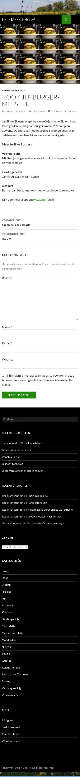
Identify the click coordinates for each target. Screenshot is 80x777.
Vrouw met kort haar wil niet (44, 516)
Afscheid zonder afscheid (17, 450)
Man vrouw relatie (12, 633)
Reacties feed (10, 734)
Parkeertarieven (37, 502)
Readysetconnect (12, 495)
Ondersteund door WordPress (38, 767)
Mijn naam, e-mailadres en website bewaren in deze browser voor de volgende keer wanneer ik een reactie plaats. (38, 380)
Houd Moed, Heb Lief (18, 20)
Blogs (5, 570)
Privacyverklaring (11, 767)
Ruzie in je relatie (38, 495)
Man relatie (8, 626)
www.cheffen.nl (43, 199)
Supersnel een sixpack (40, 222)
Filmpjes (7, 591)
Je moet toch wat (12, 463)
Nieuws (6, 646)
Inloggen (7, 720)
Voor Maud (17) (11, 456)
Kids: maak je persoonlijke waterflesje (50, 509)
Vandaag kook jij (13, 90)
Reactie (7, 278)
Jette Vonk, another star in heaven (22, 470)
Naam (7, 327)
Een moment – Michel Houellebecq (22, 443)
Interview (8, 605)
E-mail (7, 343)
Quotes (6, 660)
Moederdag (9, 639)
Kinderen (7, 612)
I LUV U (40, 236)
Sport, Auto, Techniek (15, 674)
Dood (5, 577)
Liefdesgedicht (11, 619)
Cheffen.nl (38, 111)
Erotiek (6, 584)
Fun (4, 598)
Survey (6, 681)
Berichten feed (11, 727)
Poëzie (6, 653)
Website (7, 359)
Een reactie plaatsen (63, 111)
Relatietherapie (11, 667)
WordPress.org (11, 741)
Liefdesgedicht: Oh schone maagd (43, 523)
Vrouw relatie (10, 695)
